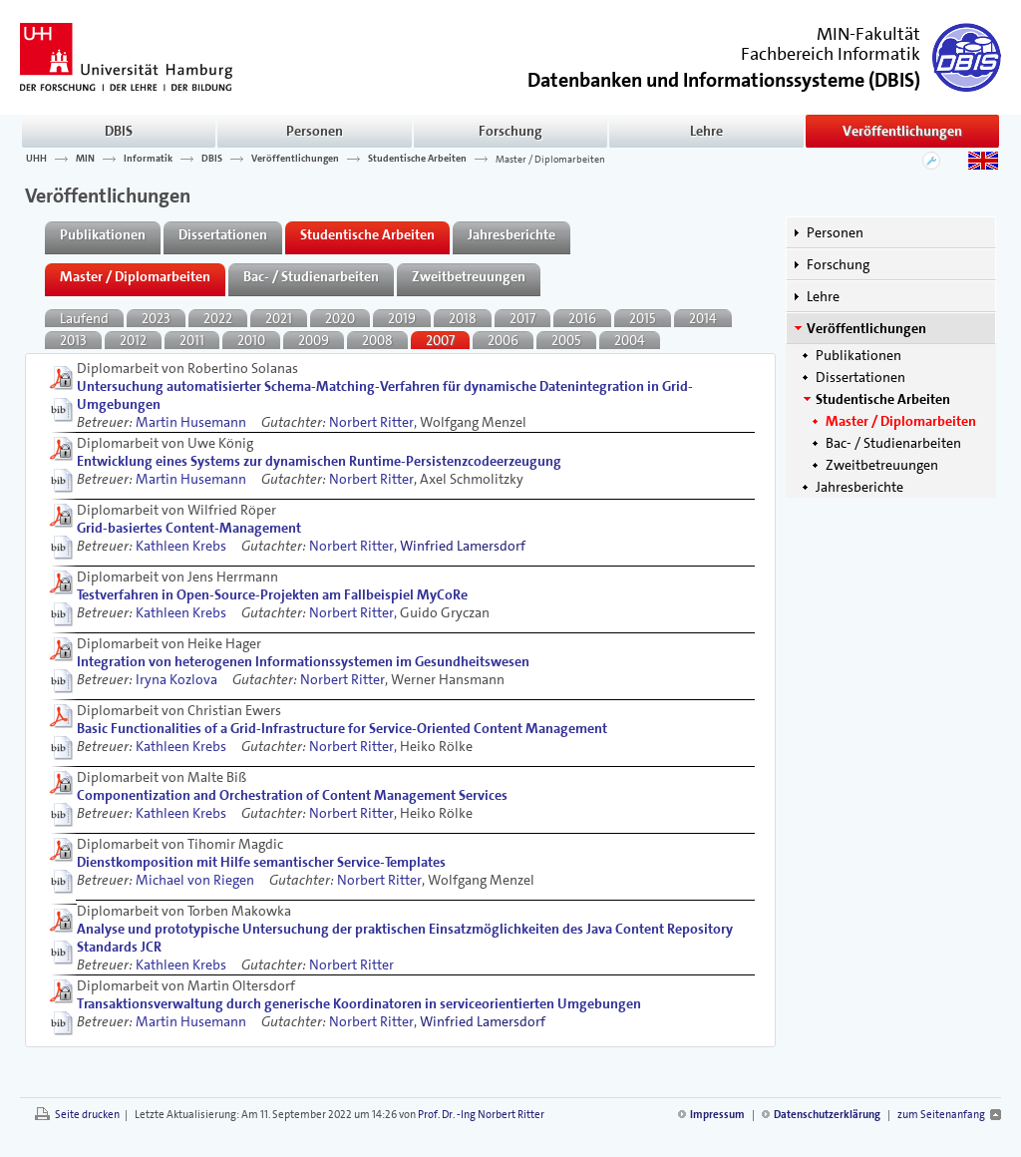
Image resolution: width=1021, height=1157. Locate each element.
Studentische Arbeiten (417, 159)
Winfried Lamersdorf (462, 546)
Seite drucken (87, 1114)
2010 (251, 340)
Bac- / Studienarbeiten (893, 443)
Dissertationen (860, 377)
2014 (703, 318)
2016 (582, 318)
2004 (629, 340)
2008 (377, 340)
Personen (314, 131)
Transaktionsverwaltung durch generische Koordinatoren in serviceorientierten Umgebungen (359, 1003)
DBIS (119, 131)
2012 (133, 340)
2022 (217, 318)
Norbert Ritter (371, 422)
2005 (566, 340)
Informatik (148, 159)
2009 (313, 340)
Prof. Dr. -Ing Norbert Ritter (481, 1114)
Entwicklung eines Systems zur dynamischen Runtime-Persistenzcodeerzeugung (319, 461)
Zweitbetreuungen (882, 465)
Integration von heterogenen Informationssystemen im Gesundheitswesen (303, 661)
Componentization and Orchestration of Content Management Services (292, 795)
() (723, 78)
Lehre (706, 131)
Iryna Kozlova (176, 679)
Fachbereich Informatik (830, 54)
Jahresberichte (859, 487)
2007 (440, 340)
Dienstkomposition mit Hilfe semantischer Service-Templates (261, 862)
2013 (73, 340)
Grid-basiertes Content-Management (189, 528)
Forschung (510, 131)
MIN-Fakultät (868, 34)
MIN (85, 159)
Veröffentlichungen (902, 131)
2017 (522, 318)
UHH (36, 159)
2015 (642, 318)
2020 (340, 318)
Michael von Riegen (195, 880)
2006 (503, 340)
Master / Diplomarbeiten (550, 159)
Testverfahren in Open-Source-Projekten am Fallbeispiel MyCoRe (272, 594)
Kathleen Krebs (181, 546)
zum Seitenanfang (941, 1114)
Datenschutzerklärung (827, 1114)
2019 (402, 318)
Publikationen (858, 355)
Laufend (84, 318)
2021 (278, 318)
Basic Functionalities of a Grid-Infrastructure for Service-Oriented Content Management (342, 728)
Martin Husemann (191, 422)
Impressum (717, 1114)
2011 (191, 340)
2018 (463, 318)
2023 (156, 318)
